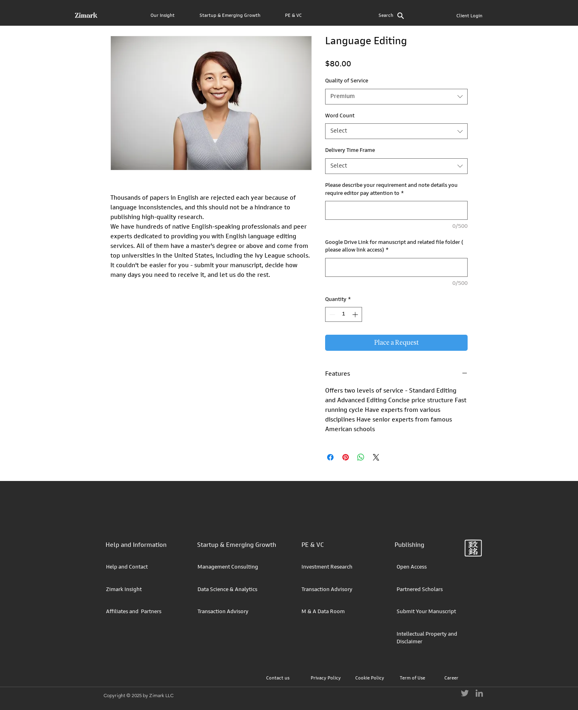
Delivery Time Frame (350, 150)
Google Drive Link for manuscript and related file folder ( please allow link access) (394, 247)
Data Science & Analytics (227, 590)
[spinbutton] (343, 314)
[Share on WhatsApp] (361, 457)
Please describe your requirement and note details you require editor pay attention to (391, 189)
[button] (171, 12)
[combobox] (396, 96)
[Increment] (356, 314)
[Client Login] (469, 16)
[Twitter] (465, 693)
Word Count (339, 116)
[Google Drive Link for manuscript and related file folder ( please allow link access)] (396, 267)
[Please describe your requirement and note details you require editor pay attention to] (396, 210)
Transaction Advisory (222, 612)
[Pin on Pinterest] (345, 457)
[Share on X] (376, 457)
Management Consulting (227, 567)
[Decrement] (331, 314)
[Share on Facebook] (330, 457)
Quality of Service (346, 81)
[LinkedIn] (479, 693)
